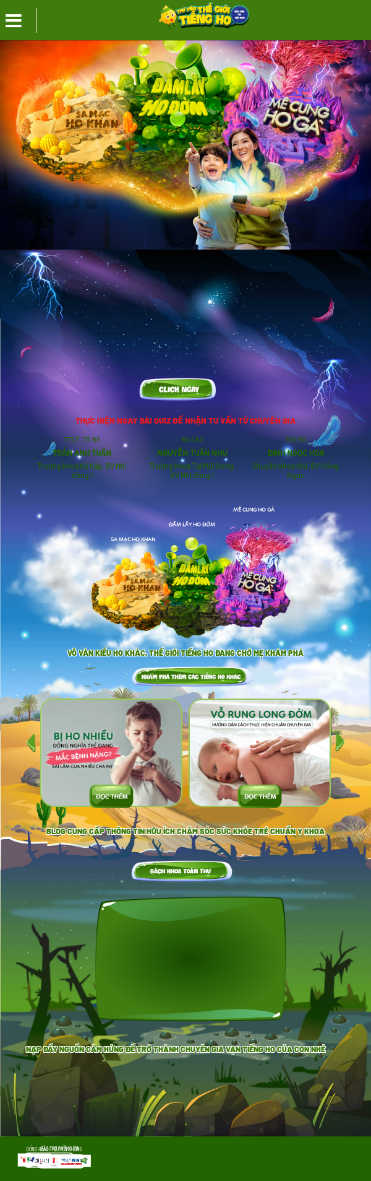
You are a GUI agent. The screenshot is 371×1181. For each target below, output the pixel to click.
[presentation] (31, 742)
